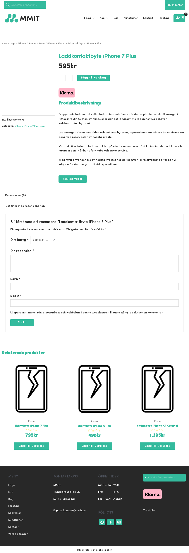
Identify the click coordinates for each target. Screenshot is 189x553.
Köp (10, 491)
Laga (13, 43)
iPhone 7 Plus (57, 43)
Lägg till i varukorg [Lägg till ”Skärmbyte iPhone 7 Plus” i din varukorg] (31, 445)
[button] (73, 178)
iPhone (23, 43)
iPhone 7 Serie (38, 43)
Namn (15, 278)
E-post (15, 295)
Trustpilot (149, 510)
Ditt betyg (19, 239)
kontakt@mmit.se (74, 510)
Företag (13, 505)
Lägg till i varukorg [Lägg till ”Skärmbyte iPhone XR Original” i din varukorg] (157, 445)
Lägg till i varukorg (93, 77)
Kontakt (13, 526)
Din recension (22, 250)
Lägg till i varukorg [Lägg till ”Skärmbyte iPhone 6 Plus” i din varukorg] (94, 445)
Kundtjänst (15, 519)
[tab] (15, 194)
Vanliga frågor (18, 533)
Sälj (10, 498)
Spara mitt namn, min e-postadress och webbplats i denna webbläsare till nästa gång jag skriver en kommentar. (88, 312)
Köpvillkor (14, 512)
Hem (4, 43)
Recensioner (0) (15, 194)
